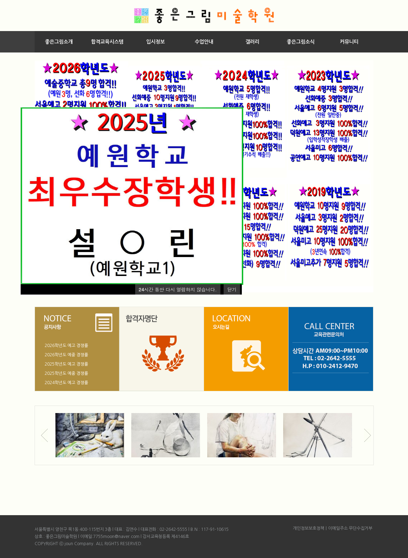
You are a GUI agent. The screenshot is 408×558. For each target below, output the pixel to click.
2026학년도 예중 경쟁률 (66, 355)
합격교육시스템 (107, 41)
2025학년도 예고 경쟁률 (66, 364)
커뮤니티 (349, 41)
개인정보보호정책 (308, 528)
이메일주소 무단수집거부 (350, 528)
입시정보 (155, 41)
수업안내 (204, 41)
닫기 (231, 289)
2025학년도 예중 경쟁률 (66, 373)
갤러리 (252, 41)
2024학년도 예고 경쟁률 (66, 383)
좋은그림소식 (301, 41)
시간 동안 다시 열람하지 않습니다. (178, 289)
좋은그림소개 (59, 41)
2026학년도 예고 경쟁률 (66, 345)
